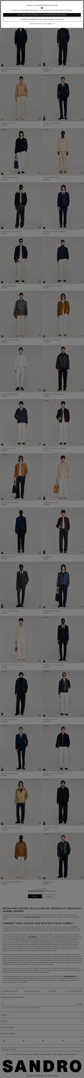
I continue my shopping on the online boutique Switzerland (42, 19)
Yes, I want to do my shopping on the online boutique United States (42, 15)
